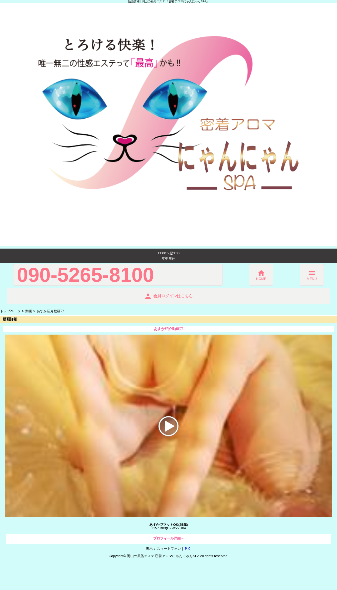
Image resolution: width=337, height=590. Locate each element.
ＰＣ (187, 549)
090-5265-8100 (85, 275)
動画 (28, 311)
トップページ (10, 311)
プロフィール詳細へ (168, 538)
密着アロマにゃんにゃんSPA (177, 556)
